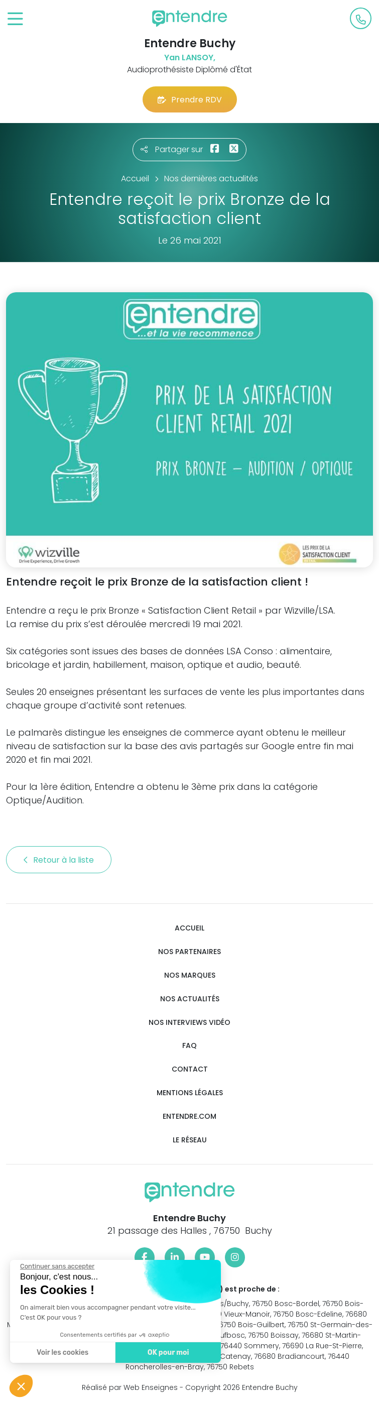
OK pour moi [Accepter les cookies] (168, 1352)
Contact (190, 1069)
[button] (21, 1386)
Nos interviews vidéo (189, 1022)
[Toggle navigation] (15, 19)
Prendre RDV (190, 99)
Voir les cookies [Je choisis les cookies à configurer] (62, 1352)
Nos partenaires (189, 952)
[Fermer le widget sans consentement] (57, 1266)
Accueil (189, 928)
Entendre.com (189, 1116)
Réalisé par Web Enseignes (130, 1387)
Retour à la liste (59, 860)
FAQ (189, 1045)
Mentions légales (190, 1093)
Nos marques (189, 975)
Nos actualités (189, 999)
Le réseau (190, 1140)
